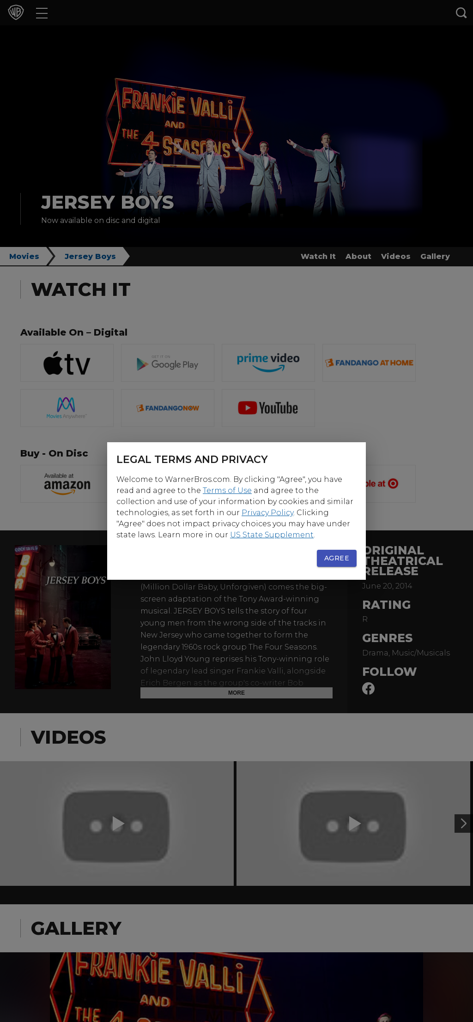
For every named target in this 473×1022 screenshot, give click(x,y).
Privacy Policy (267, 512)
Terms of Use (227, 490)
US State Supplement (272, 534)
